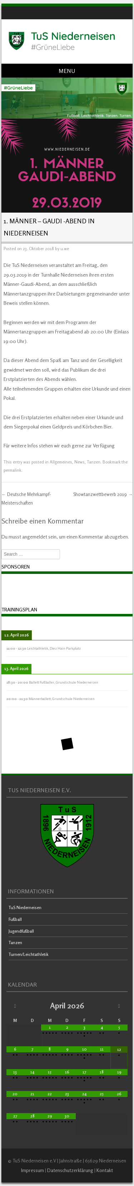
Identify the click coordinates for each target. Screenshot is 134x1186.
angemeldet (34, 537)
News (79, 462)
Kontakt (104, 1170)
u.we (64, 248)
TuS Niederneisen (25, 907)
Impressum (32, 1170)
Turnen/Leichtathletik (29, 954)
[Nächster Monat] (119, 1005)
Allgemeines (61, 462)
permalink (12, 470)
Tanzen (93, 462)
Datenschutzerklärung (70, 1170)
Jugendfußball (21, 931)
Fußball (15, 919)
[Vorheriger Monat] (15, 1005)
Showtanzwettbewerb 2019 (103, 494)
